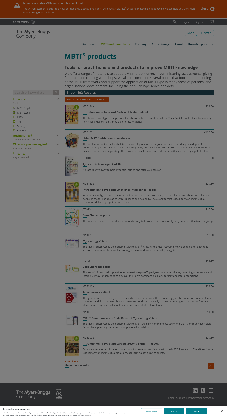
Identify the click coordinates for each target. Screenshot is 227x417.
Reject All (174, 411)
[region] (113, 411)
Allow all (196, 411)
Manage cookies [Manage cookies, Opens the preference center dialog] (151, 411)
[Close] (221, 411)
